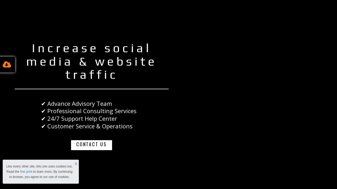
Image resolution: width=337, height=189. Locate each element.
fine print (26, 172)
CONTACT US (91, 144)
